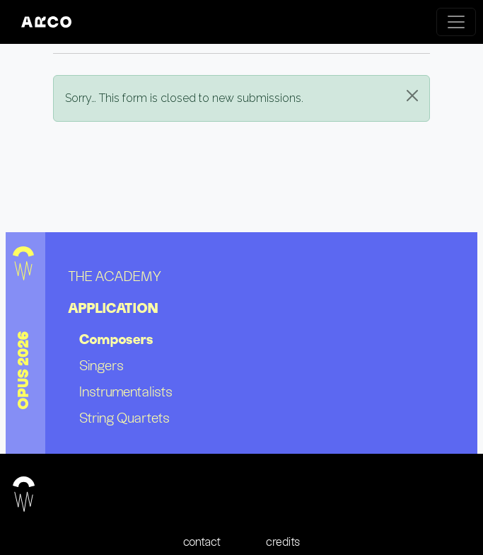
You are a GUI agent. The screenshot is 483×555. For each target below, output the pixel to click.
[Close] (412, 95)
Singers (101, 365)
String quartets (124, 417)
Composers (116, 339)
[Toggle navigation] (456, 22)
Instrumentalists (126, 391)
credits (283, 541)
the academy (115, 276)
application (113, 307)
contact (202, 541)
